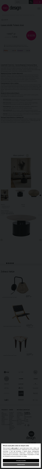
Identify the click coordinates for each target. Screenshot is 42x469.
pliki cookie (14, 448)
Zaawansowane (21, 464)
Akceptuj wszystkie (21, 460)
